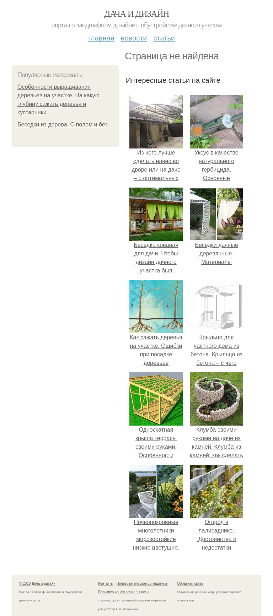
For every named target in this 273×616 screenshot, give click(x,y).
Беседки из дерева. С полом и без (62, 124)
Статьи (164, 38)
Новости (134, 38)
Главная (101, 38)
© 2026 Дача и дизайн (37, 583)
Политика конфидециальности (123, 592)
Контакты (105, 583)
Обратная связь (190, 583)
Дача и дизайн (136, 14)
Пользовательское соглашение (142, 583)
